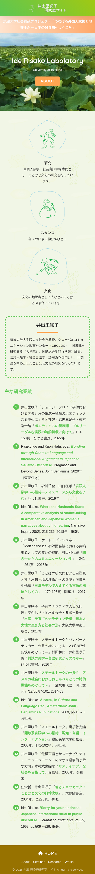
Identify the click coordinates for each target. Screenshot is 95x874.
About (26, 862)
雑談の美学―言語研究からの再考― (55, 658)
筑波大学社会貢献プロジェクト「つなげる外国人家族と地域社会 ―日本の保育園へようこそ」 (47, 24)
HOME (47, 853)
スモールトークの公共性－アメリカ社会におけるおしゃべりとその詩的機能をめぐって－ (53, 679)
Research (54, 862)
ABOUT (47, 81)
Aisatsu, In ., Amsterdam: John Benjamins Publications (49, 706)
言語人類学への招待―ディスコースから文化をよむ (53, 492)
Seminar (39, 862)
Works (69, 862)
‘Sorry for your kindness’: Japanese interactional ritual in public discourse (51, 814)
